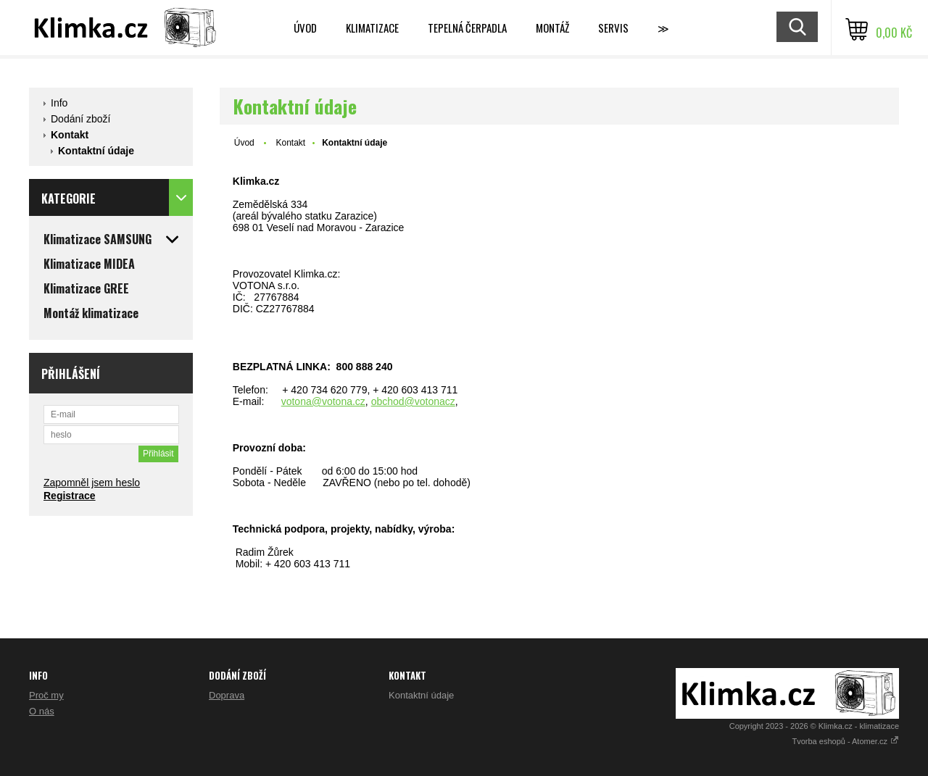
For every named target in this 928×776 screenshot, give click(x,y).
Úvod (305, 28)
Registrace (70, 495)
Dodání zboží (81, 119)
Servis (613, 28)
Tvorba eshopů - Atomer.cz (845, 741)
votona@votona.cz (323, 401)
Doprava (226, 695)
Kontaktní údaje (96, 151)
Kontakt (69, 135)
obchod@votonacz (413, 401)
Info (59, 103)
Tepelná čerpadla (467, 28)
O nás (41, 711)
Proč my (46, 695)
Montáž (552, 28)
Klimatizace (372, 28)
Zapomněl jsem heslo (92, 482)
